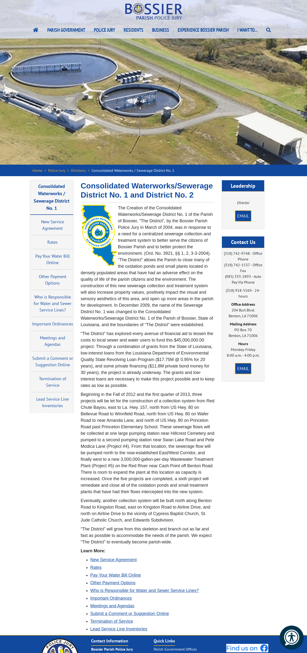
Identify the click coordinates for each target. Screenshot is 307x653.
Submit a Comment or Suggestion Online (52, 361)
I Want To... (247, 30)
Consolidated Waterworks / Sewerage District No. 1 (51, 197)
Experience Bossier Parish (203, 30)
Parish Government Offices (175, 649)
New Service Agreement (52, 225)
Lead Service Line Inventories (52, 402)
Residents (133, 30)
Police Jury (104, 30)
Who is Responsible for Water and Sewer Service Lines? (52, 303)
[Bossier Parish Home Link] (36, 30)
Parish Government (66, 30)
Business (160, 30)
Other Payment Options (52, 280)
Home (37, 170)
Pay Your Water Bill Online (52, 259)
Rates (52, 242)
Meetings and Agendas (52, 341)
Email (243, 216)
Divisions (78, 170)
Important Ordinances (52, 324)
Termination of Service (52, 382)
